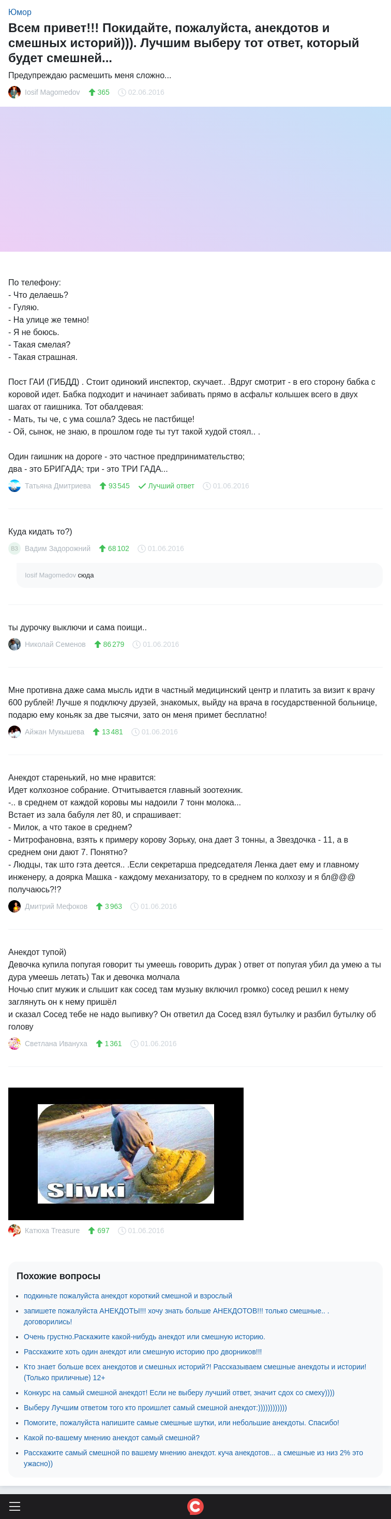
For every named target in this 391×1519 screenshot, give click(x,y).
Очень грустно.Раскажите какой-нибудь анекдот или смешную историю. (144, 1337)
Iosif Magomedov (51, 575)
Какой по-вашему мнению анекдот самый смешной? (112, 1438)
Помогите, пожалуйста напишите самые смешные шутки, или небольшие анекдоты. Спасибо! (181, 1423)
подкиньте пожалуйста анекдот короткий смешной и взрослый (128, 1296)
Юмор (20, 12)
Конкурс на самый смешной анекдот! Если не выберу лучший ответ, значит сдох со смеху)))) (179, 1392)
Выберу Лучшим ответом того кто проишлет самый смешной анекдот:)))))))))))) (155, 1408)
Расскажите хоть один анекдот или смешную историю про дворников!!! (143, 1352)
